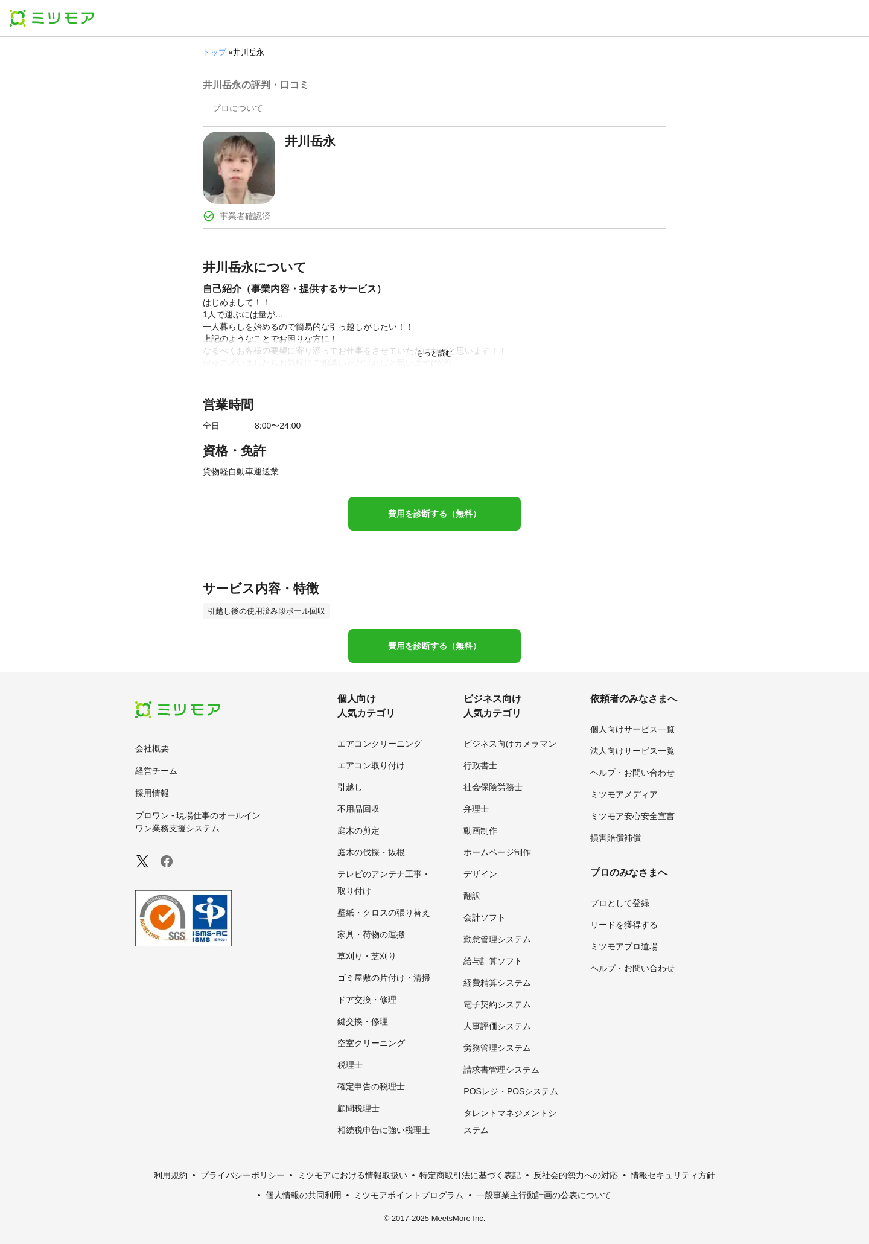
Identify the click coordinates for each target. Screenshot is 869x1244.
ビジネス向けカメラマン (509, 743)
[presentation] (238, 109)
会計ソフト (484, 917)
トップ (214, 52)
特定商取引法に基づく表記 (470, 1175)
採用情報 (152, 793)
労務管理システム (497, 1048)
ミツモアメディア (624, 794)
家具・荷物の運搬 (371, 934)
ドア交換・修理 (366, 999)
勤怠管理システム (497, 939)
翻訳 (471, 896)
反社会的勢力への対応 (575, 1175)
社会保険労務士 (493, 787)
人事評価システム (497, 1026)
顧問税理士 (358, 1108)
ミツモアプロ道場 (624, 946)
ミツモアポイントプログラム (408, 1195)
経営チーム (156, 771)
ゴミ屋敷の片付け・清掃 (383, 978)
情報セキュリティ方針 (673, 1175)
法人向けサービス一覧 (632, 751)
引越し (350, 787)
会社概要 (152, 748)
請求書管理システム (501, 1069)
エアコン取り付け (371, 765)
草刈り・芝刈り (366, 956)
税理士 (350, 1065)
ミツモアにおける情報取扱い (352, 1175)
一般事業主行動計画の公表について (543, 1195)
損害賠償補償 (615, 838)
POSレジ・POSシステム (510, 1091)
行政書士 (480, 765)
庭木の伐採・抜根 (371, 852)
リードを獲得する (624, 925)
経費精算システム (497, 982)
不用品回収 (358, 809)
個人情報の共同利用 (304, 1195)
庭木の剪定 (358, 830)
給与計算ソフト (493, 961)
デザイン (480, 874)
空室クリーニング (371, 1043)
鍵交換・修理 (362, 1021)
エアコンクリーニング (379, 743)
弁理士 (476, 809)
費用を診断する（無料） (434, 513)
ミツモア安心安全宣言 (632, 816)
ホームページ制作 (497, 852)
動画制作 (480, 830)
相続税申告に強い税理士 (383, 1130)
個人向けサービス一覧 (632, 729)
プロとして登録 (619, 903)
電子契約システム (497, 1004)
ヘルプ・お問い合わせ (632, 772)
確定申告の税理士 (371, 1086)
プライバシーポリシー (242, 1175)
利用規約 (171, 1175)
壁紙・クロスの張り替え (383, 912)
